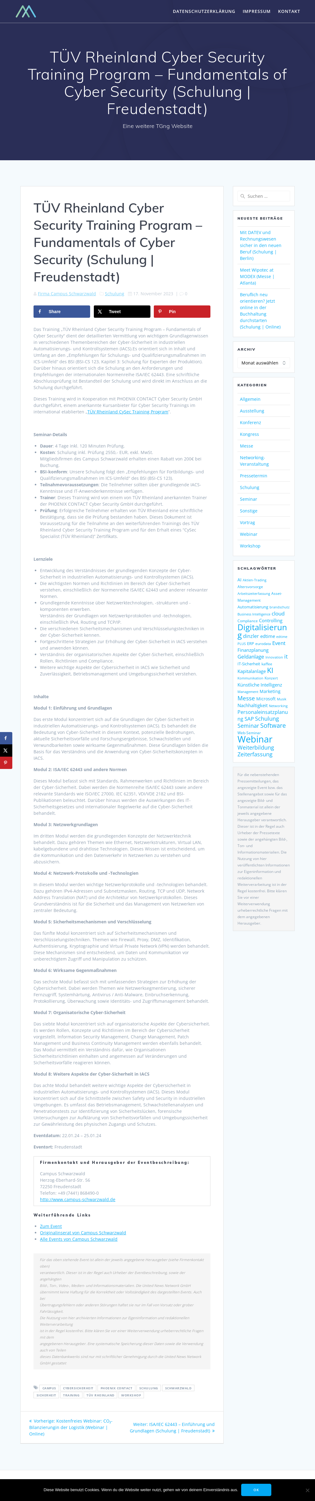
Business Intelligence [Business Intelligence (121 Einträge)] (253, 614)
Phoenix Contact (117, 1388)
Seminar (248, 499)
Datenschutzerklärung (204, 11)
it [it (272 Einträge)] (286, 656)
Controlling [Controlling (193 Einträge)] (270, 620)
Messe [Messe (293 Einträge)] (246, 698)
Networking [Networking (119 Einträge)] (278, 705)
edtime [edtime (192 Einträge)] (267, 636)
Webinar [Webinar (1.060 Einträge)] (255, 739)
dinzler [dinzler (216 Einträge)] (251, 636)
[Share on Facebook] (62, 311)
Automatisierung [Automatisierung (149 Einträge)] (252, 607)
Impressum (257, 11)
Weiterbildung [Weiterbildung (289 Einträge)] (255, 747)
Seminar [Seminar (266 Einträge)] (248, 725)
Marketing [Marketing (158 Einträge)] (270, 691)
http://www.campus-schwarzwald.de (77, 1199)
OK (256, 1490)
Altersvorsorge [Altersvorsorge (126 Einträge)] (250, 586)
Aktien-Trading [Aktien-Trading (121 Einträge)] (254, 580)
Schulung (114, 294)
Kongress (249, 434)
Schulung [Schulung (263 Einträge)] (267, 718)
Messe (246, 446)
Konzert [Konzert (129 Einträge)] (271, 677)
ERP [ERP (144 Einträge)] (250, 643)
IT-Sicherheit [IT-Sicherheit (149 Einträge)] (248, 664)
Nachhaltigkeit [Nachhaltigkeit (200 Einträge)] (252, 705)
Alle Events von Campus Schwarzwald (79, 1239)
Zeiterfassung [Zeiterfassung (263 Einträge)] (255, 754)
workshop (131, 1395)
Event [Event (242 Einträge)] (278, 643)
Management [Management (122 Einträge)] (247, 691)
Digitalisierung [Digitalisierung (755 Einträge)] (262, 631)
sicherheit (46, 1395)
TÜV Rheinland (100, 1395)
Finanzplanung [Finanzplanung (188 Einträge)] (253, 650)
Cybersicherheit (78, 1388)
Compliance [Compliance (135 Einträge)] (247, 620)
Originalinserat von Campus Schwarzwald (83, 1233)
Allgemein (250, 399)
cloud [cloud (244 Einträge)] (278, 613)
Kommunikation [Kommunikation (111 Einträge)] (250, 678)
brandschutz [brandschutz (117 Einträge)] (279, 607)
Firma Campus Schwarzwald (67, 294)
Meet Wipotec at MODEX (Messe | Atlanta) (257, 276)
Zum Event (51, 1226)
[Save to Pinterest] (182, 311)
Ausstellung (252, 411)
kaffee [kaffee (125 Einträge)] (266, 664)
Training (71, 1395)
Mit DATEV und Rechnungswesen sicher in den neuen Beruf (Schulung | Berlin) (260, 245)
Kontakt (289, 11)
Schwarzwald (178, 1388)
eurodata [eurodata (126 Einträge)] (263, 643)
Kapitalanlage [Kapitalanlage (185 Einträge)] (251, 671)
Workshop (250, 546)
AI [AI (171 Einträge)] (239, 580)
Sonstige (248, 511)
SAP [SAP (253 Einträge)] (249, 718)
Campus (49, 1388)
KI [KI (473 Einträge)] (270, 670)
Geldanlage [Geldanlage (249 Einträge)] (250, 656)
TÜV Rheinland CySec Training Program (127, 412)
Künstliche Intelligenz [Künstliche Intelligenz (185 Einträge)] (259, 685)
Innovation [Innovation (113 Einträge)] (274, 657)
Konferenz (250, 422)
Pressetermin (253, 476)
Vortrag (247, 522)
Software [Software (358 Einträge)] (273, 725)
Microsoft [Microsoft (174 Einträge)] (266, 699)
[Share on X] (122, 311)
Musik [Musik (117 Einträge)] (281, 699)
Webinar (248, 534)
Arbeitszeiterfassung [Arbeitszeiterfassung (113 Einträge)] (253, 593)
